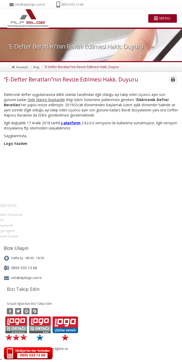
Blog (36, 67)
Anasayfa (22, 67)
